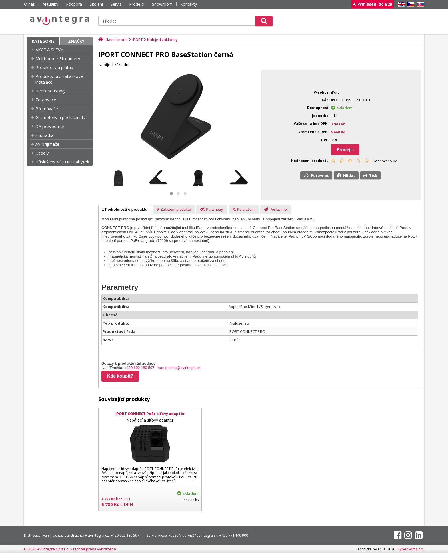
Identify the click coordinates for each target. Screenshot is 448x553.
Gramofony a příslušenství (61, 117)
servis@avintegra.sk (200, 535)
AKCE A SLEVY (49, 49)
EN (400, 4)
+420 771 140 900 (233, 535)
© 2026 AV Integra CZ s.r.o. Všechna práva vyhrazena (70, 549)
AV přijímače (47, 144)
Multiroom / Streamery (57, 58)
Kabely (42, 153)
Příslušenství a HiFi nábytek (62, 162)
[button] (171, 193)
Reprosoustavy (50, 91)
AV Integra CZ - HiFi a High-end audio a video (60, 20)
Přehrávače (46, 108)
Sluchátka (44, 135)
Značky (76, 41)
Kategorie (43, 41)
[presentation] (125, 209)
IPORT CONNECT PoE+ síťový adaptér (150, 413)
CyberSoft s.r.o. (410, 549)
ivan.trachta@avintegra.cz (179, 368)
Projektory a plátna (54, 67)
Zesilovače (45, 99)
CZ (409, 4)
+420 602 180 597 (139, 368)
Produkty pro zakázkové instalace (59, 79)
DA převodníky (49, 126)
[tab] (124, 209)
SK (419, 4)
